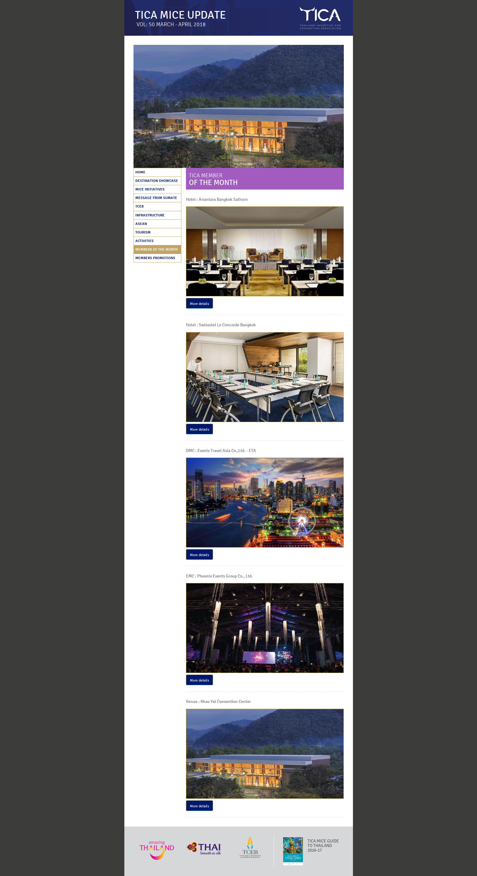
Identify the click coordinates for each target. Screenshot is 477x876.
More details (199, 304)
